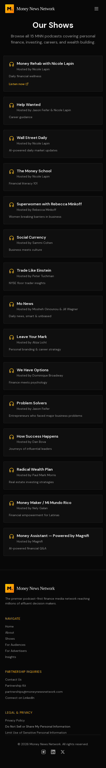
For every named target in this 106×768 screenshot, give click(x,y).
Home (9, 626)
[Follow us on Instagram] (43, 752)
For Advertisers (16, 651)
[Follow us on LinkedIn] (53, 752)
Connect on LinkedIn (19, 698)
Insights (10, 657)
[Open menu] (96, 8)
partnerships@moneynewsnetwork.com (34, 692)
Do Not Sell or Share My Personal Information (37, 726)
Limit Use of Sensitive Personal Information (36, 733)
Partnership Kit (15, 686)
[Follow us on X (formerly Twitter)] (63, 752)
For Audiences (15, 645)
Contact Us (13, 679)
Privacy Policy (15, 720)
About (9, 632)
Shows (10, 639)
